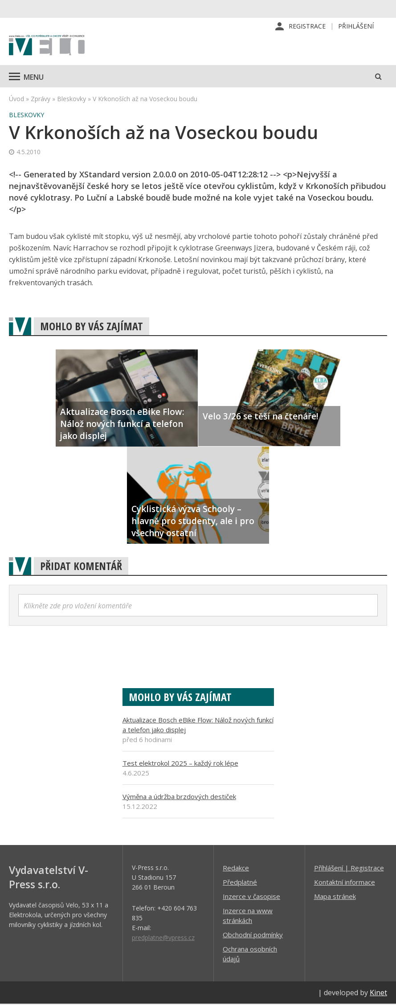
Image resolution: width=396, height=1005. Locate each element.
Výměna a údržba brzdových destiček (179, 797)
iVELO (47, 47)
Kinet (378, 993)
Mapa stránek (335, 897)
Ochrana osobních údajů (250, 954)
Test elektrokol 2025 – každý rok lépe (180, 763)
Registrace (307, 26)
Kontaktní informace (344, 882)
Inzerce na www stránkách (248, 916)
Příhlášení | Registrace (349, 868)
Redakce (236, 868)
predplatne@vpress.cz (163, 938)
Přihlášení (356, 26)
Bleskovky (71, 99)
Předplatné (240, 882)
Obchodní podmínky (253, 935)
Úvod (16, 99)
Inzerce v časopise (251, 897)
